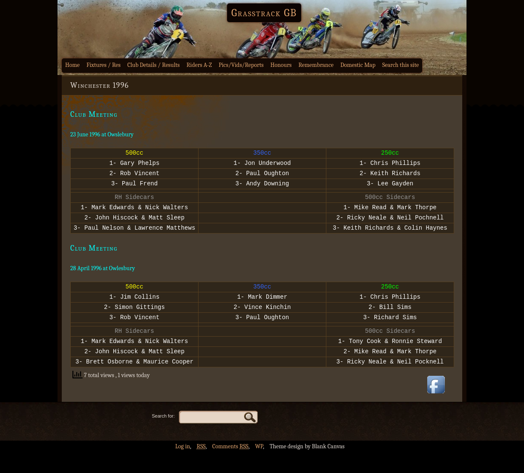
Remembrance (316, 65)
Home (72, 65)
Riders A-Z (199, 65)
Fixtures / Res (103, 65)
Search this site (400, 65)
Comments (230, 466)
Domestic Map (357, 65)
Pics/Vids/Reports (241, 65)
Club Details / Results (153, 65)
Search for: (163, 436)
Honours (281, 65)
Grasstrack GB (264, 13)
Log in (182, 466)
